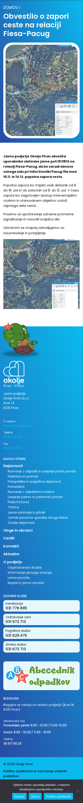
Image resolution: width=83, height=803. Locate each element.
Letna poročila (19, 577)
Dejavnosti (13, 465)
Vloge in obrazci (18, 530)
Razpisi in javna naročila (26, 583)
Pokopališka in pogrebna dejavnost (34, 481)
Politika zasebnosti (58, 796)
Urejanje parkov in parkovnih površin (35, 497)
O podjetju (12, 562)
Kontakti (11, 546)
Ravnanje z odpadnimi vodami (31, 492)
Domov (10, 7)
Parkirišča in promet (23, 476)
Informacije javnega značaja (30, 572)
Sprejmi (19, 796)
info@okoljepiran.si (17, 426)
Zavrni (35, 796)
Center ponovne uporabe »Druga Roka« (38, 517)
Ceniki (8, 538)
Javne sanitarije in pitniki (26, 512)
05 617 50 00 (12, 437)
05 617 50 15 (12, 448)
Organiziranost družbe (25, 567)
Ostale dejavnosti (21, 522)
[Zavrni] (77, 791)
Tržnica (13, 507)
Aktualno (11, 554)
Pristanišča (16, 486)
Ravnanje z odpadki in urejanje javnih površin (42, 471)
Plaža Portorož (18, 502)
